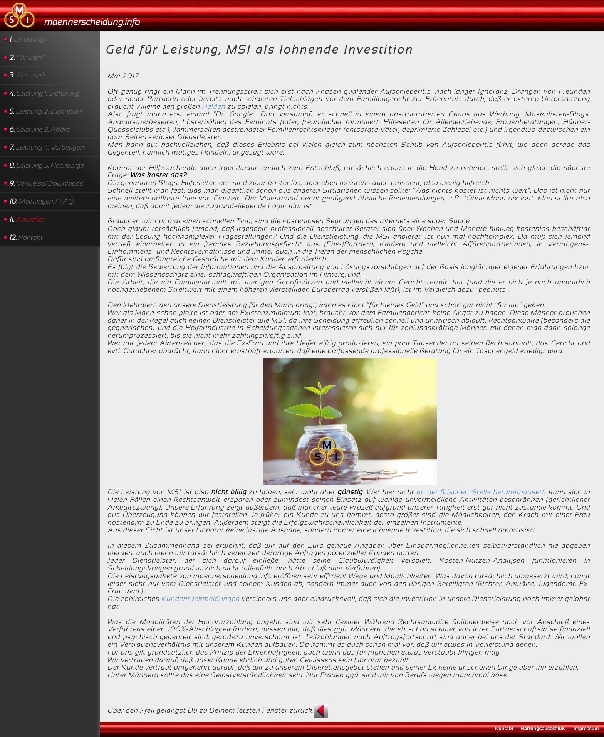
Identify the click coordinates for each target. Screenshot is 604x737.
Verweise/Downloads (46, 183)
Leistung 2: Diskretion (46, 111)
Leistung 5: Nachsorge (47, 165)
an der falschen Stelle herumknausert (481, 492)
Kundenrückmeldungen (201, 598)
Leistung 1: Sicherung (45, 93)
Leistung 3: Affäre (40, 129)
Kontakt (26, 237)
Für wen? (27, 57)
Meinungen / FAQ (42, 201)
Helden (214, 106)
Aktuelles (27, 219)
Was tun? (27, 75)
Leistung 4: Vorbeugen (47, 147)
